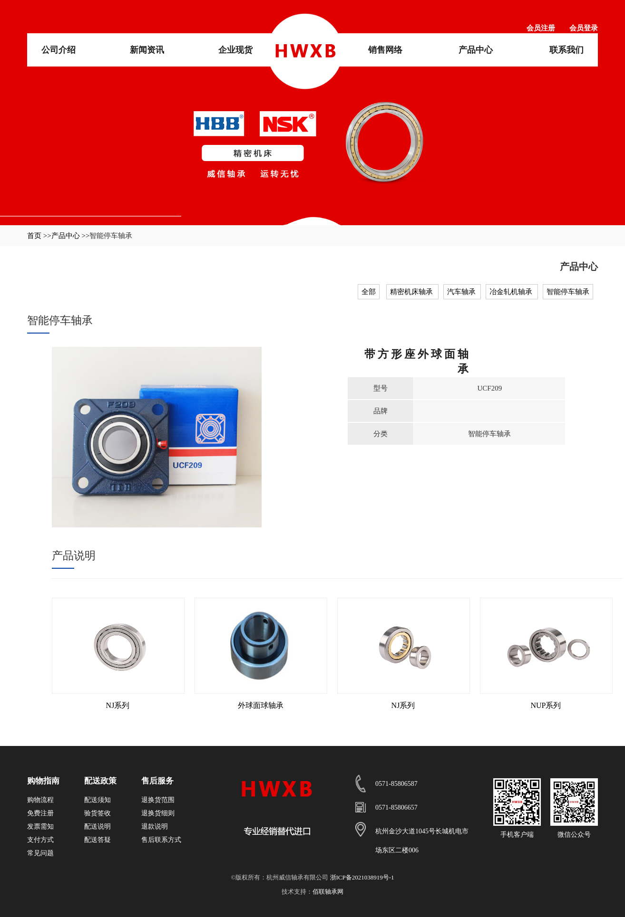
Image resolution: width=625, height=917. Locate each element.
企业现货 (235, 50)
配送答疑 (97, 839)
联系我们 (566, 50)
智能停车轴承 (568, 292)
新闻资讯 (147, 50)
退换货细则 (158, 813)
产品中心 (476, 50)
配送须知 (97, 799)
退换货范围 (158, 799)
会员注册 (541, 28)
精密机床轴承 (412, 292)
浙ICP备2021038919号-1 (362, 877)
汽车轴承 (462, 292)
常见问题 (40, 853)
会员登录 (583, 28)
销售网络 (385, 50)
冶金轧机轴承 (511, 292)
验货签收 (97, 813)
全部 (368, 292)
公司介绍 (58, 50)
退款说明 (154, 826)
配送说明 (97, 826)
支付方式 (40, 839)
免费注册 (40, 813)
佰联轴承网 (327, 891)
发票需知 (40, 826)
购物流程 (40, 799)
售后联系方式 (161, 839)
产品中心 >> (70, 235)
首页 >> (39, 235)
